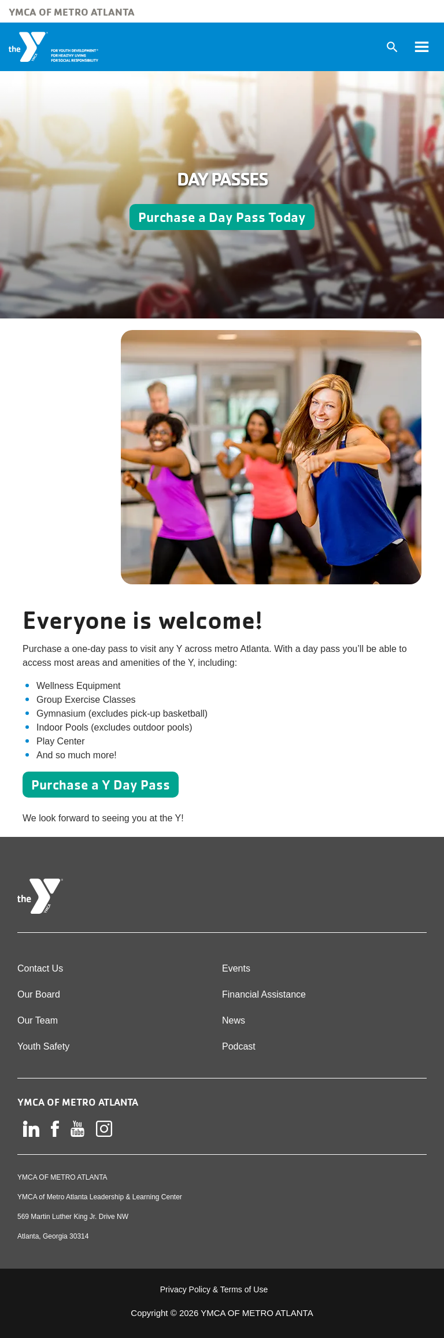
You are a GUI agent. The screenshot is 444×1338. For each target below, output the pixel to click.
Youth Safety (43, 1046)
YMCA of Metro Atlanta (72, 11)
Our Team (37, 1020)
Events (236, 968)
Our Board (38, 994)
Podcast (239, 1046)
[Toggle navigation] (421, 47)
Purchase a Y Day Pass (100, 784)
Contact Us (40, 968)
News (233, 1020)
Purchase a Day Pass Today (222, 217)
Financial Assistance (264, 994)
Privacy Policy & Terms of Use (214, 1289)
